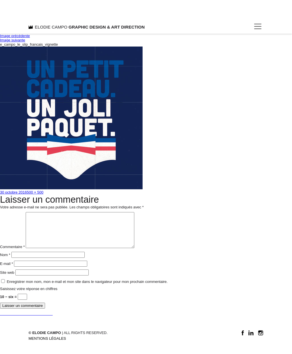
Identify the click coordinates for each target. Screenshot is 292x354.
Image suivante (12, 40)
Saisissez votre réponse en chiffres (28, 295)
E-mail (6, 270)
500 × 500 (35, 192)
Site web (7, 279)
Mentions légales (47, 345)
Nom (5, 262)
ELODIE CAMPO (87, 27)
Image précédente (15, 36)
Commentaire (12, 254)
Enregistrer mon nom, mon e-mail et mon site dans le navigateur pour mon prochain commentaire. (87, 288)
